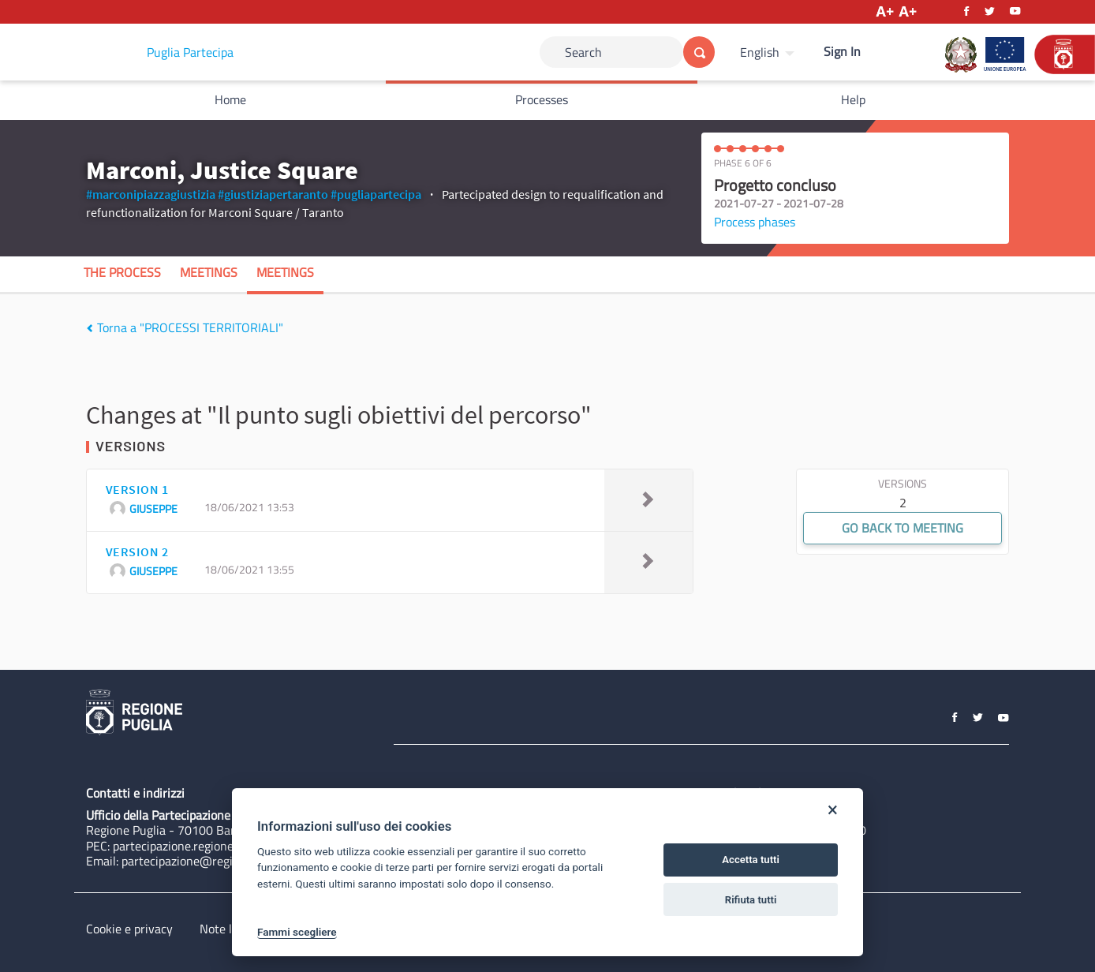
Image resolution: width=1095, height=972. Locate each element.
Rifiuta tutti (751, 900)
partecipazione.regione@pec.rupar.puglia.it (226, 845)
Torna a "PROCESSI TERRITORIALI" (184, 327)
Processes (541, 99)
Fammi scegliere (297, 931)
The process (122, 272)
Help (853, 99)
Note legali (228, 928)
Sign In (842, 51)
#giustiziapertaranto (273, 194)
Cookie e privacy (129, 928)
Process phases (754, 221)
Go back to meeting (902, 527)
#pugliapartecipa (376, 194)
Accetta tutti (750, 859)
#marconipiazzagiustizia (150, 194)
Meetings (208, 272)
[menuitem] (769, 52)
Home (230, 99)
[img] (89, 328)
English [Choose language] (759, 52)
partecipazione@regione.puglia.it (209, 860)
